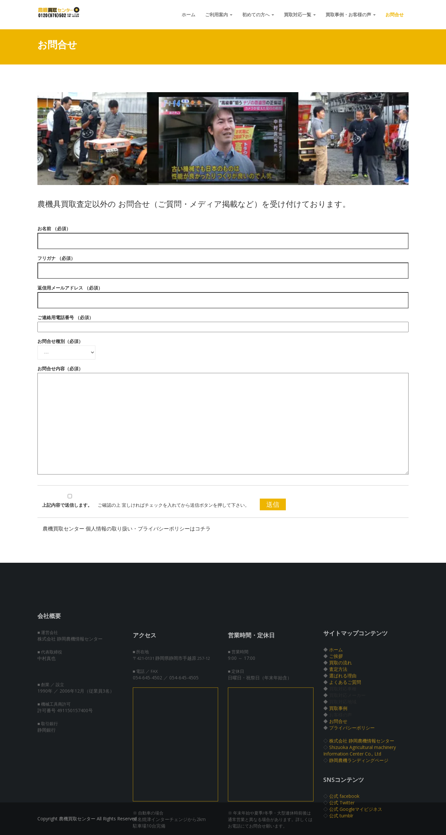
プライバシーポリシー (352, 787)
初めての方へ (258, 14)
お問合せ (394, 14)
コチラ (203, 528)
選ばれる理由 (342, 734)
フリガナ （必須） (223, 264)
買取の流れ (340, 721)
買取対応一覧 (300, 14)
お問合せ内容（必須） (223, 420)
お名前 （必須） (223, 234)
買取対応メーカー (347, 754)
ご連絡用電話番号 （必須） (223, 322)
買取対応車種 (342, 747)
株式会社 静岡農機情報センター (361, 800)
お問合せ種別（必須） (66, 347)
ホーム (188, 14)
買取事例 (338, 767)
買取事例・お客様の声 (351, 14)
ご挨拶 (336, 715)
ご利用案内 (218, 14)
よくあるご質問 (345, 741)
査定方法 (338, 728)
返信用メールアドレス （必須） (223, 294)
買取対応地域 (342, 760)
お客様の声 (340, 774)
